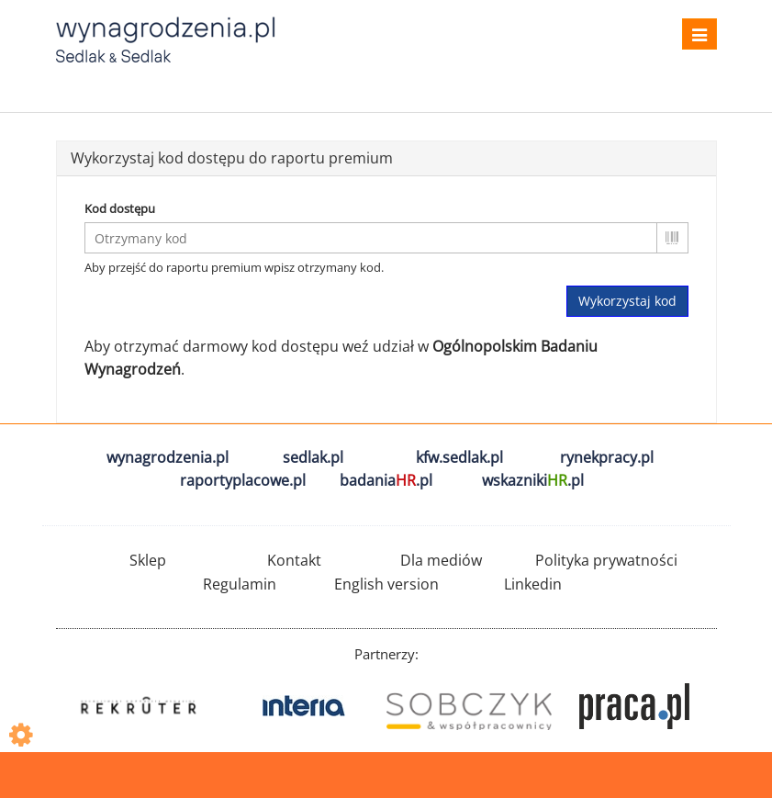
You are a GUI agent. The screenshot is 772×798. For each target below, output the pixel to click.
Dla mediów (441, 560)
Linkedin (533, 584)
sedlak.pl (313, 457)
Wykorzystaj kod (627, 300)
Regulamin (239, 584)
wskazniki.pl (533, 480)
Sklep (147, 560)
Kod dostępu (119, 208)
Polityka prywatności (606, 560)
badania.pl (386, 480)
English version (386, 584)
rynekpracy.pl (607, 457)
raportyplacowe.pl (243, 480)
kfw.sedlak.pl (459, 457)
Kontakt (294, 560)
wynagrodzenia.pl (167, 457)
